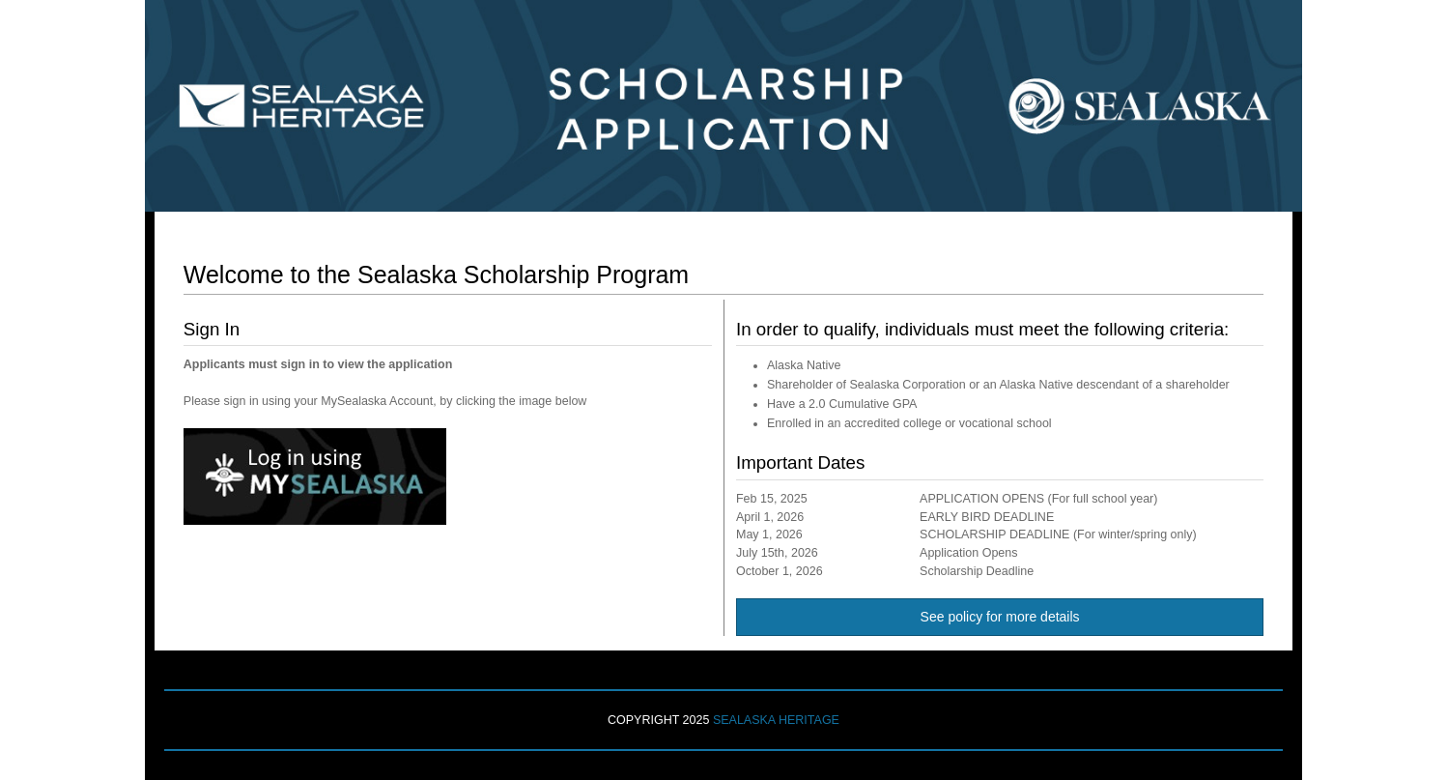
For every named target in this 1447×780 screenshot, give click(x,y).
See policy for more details (1000, 616)
